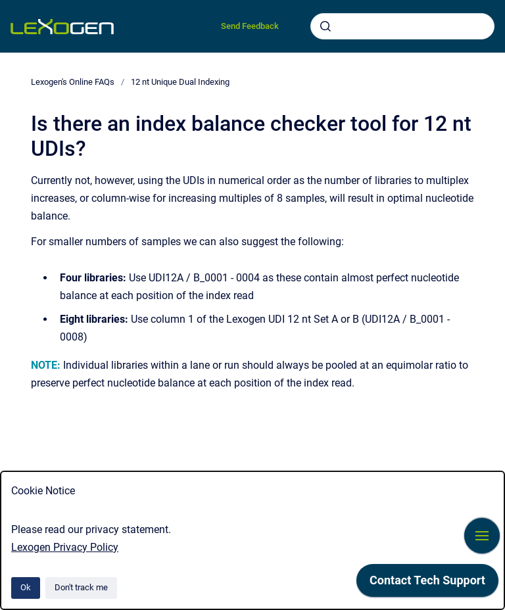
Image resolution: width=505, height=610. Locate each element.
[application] (427, 583)
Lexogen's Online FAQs (72, 82)
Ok (25, 587)
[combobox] (402, 26)
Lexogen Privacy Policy (64, 547)
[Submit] (325, 26)
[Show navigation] (482, 535)
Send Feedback (250, 26)
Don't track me (81, 587)
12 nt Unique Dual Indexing (180, 82)
